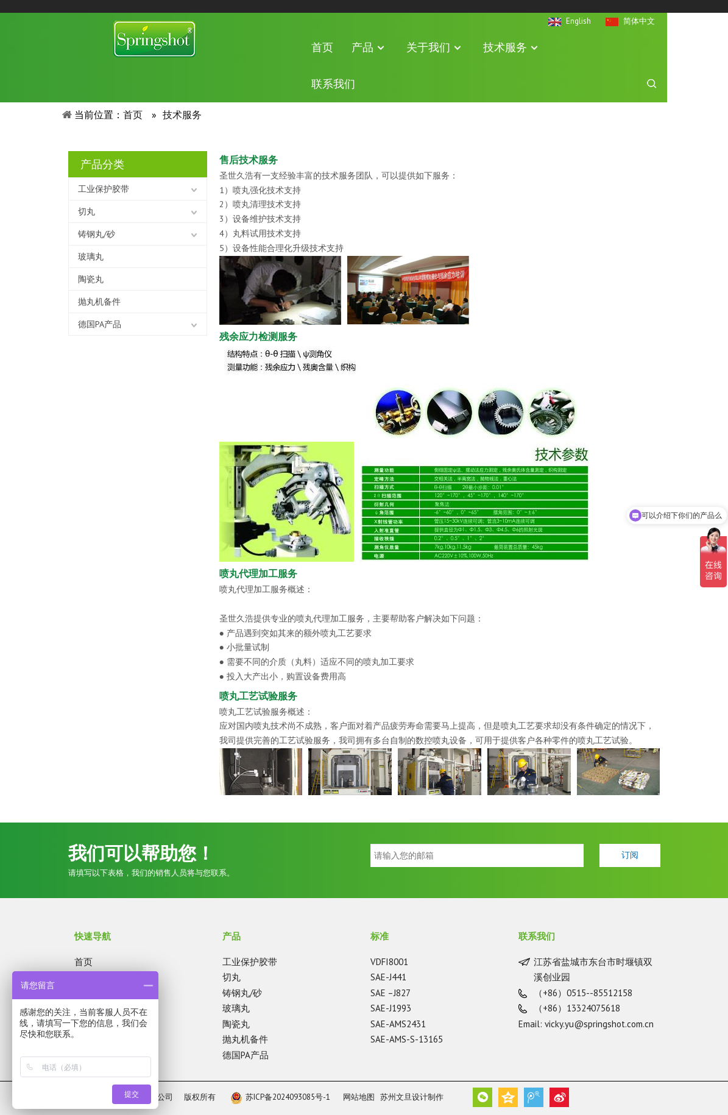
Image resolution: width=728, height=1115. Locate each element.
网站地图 (359, 1097)
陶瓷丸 (91, 279)
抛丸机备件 (99, 301)
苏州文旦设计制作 (412, 1097)
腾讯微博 (533, 1097)
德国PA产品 (99, 324)
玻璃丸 (91, 256)
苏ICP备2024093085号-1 (280, 1097)
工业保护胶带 (103, 188)
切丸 (86, 211)
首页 (83, 962)
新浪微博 (559, 1097)
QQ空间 (508, 1097)
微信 (482, 1097)
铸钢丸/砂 (96, 233)
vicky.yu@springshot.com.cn (599, 1024)
